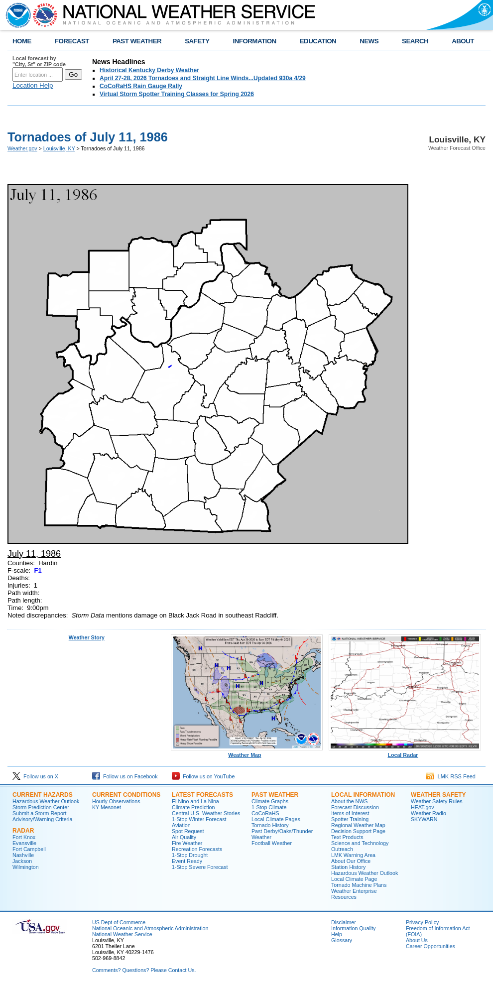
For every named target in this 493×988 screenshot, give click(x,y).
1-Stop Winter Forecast (199, 819)
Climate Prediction (193, 807)
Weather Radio (428, 813)
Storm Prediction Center (40, 807)
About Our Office (350, 861)
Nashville (23, 855)
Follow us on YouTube (203, 776)
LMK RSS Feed (451, 776)
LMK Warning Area (353, 855)
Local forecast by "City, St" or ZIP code (39, 61)
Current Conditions (126, 794)
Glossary (341, 940)
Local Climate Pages (275, 819)
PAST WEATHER (137, 41)
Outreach (342, 849)
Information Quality (353, 928)
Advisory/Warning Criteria (42, 819)
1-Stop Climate (268, 807)
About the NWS (349, 801)
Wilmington (25, 867)
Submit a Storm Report (39, 813)
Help (336, 934)
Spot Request (188, 831)
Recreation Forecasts (197, 849)
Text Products (347, 837)
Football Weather (271, 843)
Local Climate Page (354, 879)
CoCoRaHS (265, 813)
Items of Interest (350, 813)
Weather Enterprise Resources (354, 894)
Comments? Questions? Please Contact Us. (144, 970)
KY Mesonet (106, 807)
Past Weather (274, 794)
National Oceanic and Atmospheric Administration (150, 928)
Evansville (24, 843)
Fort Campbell (29, 849)
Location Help (32, 85)
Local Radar (405, 752)
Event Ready (187, 861)
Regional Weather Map (358, 825)
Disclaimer (343, 922)
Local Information (363, 794)
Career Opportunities (430, 946)
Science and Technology (359, 843)
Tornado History (270, 825)
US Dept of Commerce (118, 922)
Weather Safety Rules (436, 801)
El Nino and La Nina (195, 801)
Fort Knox (23, 837)
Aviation (181, 825)
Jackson (22, 861)
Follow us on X (35, 776)
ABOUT (463, 41)
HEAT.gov (422, 807)
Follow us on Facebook (125, 776)
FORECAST (72, 41)
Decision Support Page (358, 831)
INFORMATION (254, 41)
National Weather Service (122, 934)
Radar (23, 830)
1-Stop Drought (190, 855)
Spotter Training (350, 819)
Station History (348, 867)
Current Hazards (42, 794)
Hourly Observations (116, 801)
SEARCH (415, 41)
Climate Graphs (269, 801)
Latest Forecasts (202, 794)
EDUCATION (318, 41)
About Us (417, 940)
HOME (21, 41)
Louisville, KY (59, 148)
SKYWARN (424, 819)
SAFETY (197, 41)
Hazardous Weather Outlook (45, 801)
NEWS (369, 41)
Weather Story (87, 637)
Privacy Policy (422, 922)
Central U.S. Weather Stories (206, 813)
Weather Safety (438, 794)
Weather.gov (22, 148)
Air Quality (184, 837)
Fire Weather (187, 843)
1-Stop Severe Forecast (200, 867)
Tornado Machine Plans (358, 885)
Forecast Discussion (355, 807)
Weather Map (247, 752)
